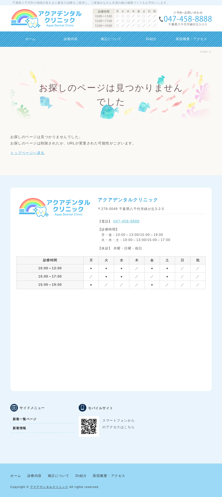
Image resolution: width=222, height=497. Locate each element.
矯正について (111, 39)
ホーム (30, 39)
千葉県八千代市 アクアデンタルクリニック (46, 18)
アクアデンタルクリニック (49, 487)
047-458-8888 (126, 221)
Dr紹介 (151, 39)
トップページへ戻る (27, 153)
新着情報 (19, 428)
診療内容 (70, 39)
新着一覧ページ (25, 419)
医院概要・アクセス (191, 39)
